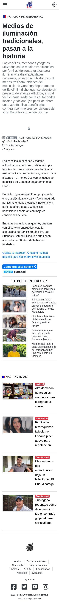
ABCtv (27, 569)
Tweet (8, 272)
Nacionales (18, 565)
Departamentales (36, 561)
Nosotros (22, 573)
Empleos (14, 569)
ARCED (37, 598)
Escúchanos (43, 569)
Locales (17, 561)
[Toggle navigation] (4, 5)
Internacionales (38, 565)
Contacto (37, 573)
